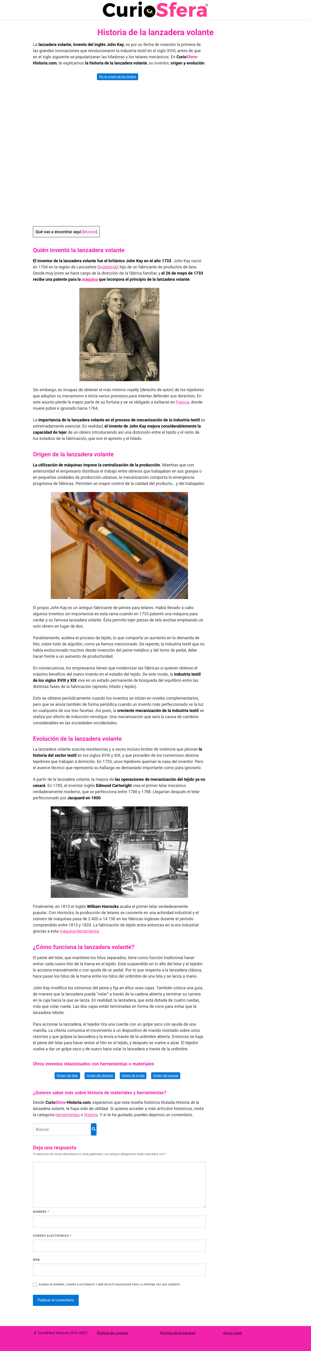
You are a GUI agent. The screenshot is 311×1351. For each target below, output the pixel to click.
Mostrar (89, 232)
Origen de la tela (133, 1075)
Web (36, 1259)
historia (91, 1114)
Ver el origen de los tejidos (117, 76)
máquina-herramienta (79, 931)
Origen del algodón (99, 1075)
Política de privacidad (178, 1333)
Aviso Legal (232, 1333)
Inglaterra (107, 267)
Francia (182, 402)
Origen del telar (67, 1075)
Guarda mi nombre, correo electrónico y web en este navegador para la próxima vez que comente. (109, 1284)
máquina (90, 279)
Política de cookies (112, 1333)
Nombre (41, 1211)
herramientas (67, 1114)
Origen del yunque (166, 1075)
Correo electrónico (52, 1235)
